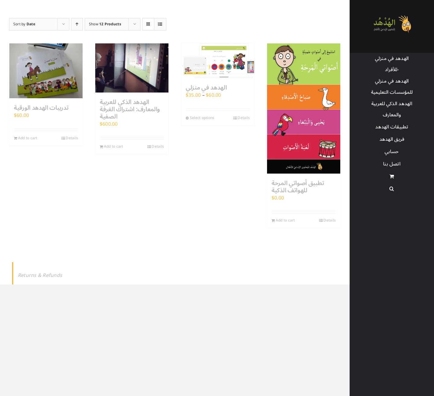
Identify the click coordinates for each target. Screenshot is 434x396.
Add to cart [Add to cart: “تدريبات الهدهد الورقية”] (27, 138)
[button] (392, 189)
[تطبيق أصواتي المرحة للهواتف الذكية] (303, 108)
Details (72, 138)
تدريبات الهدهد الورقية (41, 108)
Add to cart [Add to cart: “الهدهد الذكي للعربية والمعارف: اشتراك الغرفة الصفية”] (113, 146)
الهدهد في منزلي (206, 87)
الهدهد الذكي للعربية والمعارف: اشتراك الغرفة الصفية (130, 109)
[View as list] (160, 24)
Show (105, 24)
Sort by (24, 24)
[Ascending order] (77, 24)
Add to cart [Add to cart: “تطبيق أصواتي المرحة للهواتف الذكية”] (285, 220)
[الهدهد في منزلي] (217, 60)
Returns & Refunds (40, 275)
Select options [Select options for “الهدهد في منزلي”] (202, 118)
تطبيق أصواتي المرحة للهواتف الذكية (298, 187)
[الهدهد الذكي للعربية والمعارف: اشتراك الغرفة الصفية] (131, 68)
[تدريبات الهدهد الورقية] (46, 70)
